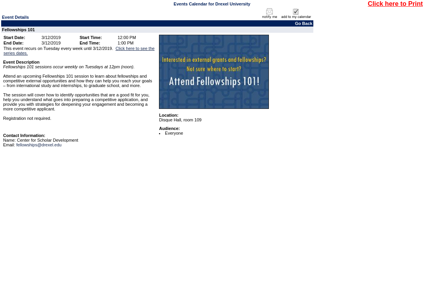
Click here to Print (395, 3)
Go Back (304, 23)
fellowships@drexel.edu (39, 144)
